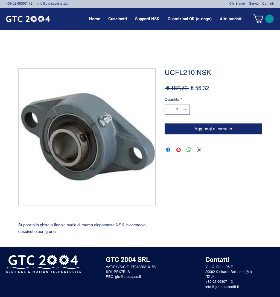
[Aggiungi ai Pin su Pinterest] (178, 149)
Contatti (268, 3)
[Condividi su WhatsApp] (189, 149)
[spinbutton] (177, 109)
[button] (117, 18)
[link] (263, 19)
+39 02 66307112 (19, 3)
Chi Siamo (237, 3)
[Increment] (185, 109)
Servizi (254, 3)
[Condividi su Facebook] (168, 149)
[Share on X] (199, 149)
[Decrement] (168, 109)
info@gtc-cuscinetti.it (52, 3)
